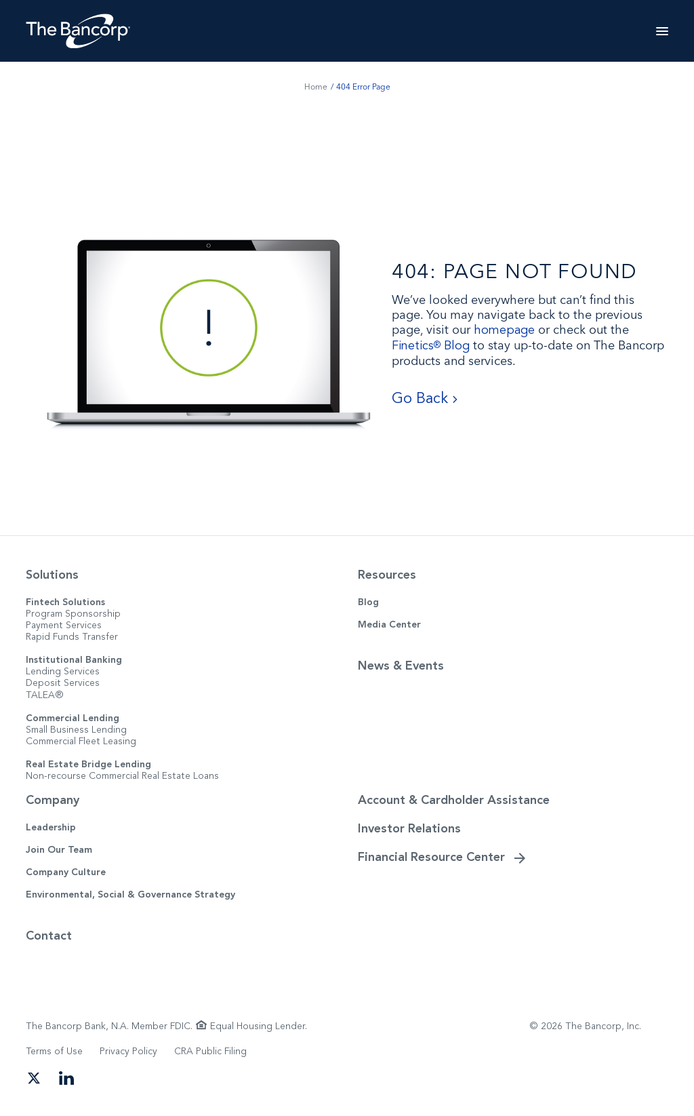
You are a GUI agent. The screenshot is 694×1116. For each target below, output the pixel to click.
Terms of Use (54, 1051)
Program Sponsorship (73, 613)
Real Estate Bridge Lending (88, 764)
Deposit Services (63, 683)
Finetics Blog (431, 346)
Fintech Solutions (65, 602)
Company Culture (66, 872)
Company (52, 799)
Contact (49, 935)
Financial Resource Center (431, 857)
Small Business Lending (76, 729)
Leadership (51, 827)
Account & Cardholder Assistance (454, 799)
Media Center (389, 624)
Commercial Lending (72, 718)
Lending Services (63, 671)
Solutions (52, 574)
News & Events (401, 665)
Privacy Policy (128, 1051)
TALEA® (45, 695)
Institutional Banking (74, 660)
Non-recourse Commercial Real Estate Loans (122, 776)
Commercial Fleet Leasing (81, 741)
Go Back (425, 398)
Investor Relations (409, 828)
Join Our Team (59, 849)
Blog (368, 602)
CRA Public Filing (210, 1051)
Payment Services (64, 625)
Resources (387, 574)
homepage (504, 330)
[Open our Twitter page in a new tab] (34, 1076)
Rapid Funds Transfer (72, 636)
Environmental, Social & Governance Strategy (130, 894)
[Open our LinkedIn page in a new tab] (66, 1076)
